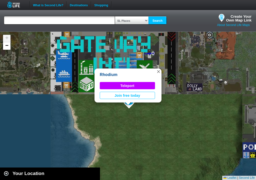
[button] (159, 71)
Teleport (127, 86)
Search (157, 20)
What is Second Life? (48, 5)
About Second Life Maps (233, 25)
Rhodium (109, 74)
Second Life (16, 4)
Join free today (127, 96)
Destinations (79, 5)
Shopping (101, 5)
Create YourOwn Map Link (239, 18)
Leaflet (230, 178)
